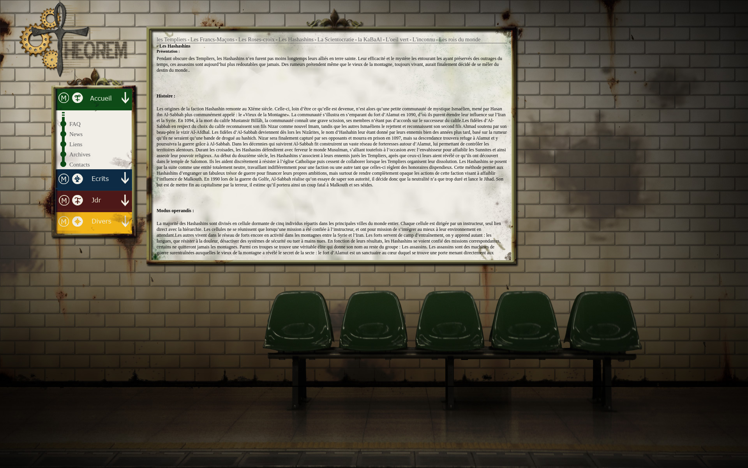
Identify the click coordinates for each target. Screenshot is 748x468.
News (76, 134)
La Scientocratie (336, 39)
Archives (79, 154)
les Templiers (172, 39)
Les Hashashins (296, 39)
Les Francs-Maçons (213, 39)
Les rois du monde (460, 39)
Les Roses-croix (256, 39)
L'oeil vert (397, 39)
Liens (75, 144)
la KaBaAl (370, 39)
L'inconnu (424, 39)
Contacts (79, 164)
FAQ (75, 124)
